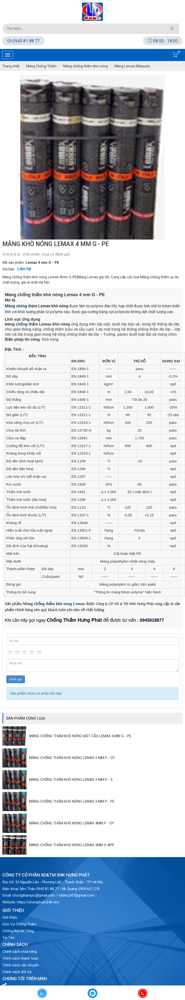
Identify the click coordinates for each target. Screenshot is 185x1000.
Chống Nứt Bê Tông (18, 931)
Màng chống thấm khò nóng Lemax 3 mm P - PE (72, 801)
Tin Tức (8, 938)
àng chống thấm (22, 306)
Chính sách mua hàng (19, 951)
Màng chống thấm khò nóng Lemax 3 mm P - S (71, 779)
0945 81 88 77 (23, 40)
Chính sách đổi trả (16, 972)
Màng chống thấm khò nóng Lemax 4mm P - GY (71, 823)
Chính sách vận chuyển (20, 965)
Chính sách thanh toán (20, 958)
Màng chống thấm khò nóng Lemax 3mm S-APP (71, 845)
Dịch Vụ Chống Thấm (19, 924)
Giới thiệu (9, 917)
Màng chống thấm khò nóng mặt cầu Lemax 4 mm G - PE (80, 736)
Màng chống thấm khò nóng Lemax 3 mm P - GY (72, 758)
